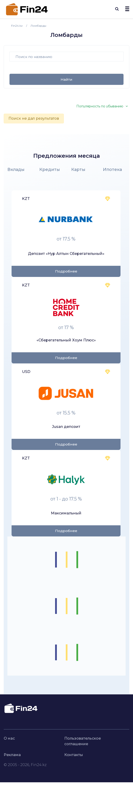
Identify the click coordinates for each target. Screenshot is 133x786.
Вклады (16, 169)
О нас (9, 738)
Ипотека (112, 169)
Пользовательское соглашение (82, 741)
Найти (66, 79)
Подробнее (66, 271)
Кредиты (49, 169)
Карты (78, 169)
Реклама (12, 755)
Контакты (73, 755)
